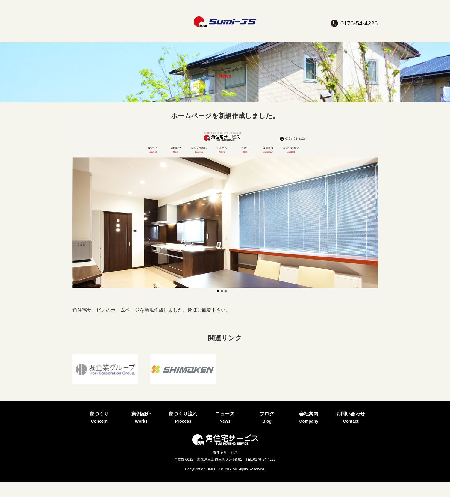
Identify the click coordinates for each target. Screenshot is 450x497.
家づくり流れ (183, 40)
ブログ (267, 40)
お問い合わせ (350, 40)
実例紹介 (141, 40)
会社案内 (308, 40)
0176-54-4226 (359, 23)
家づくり (99, 40)
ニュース (224, 40)
